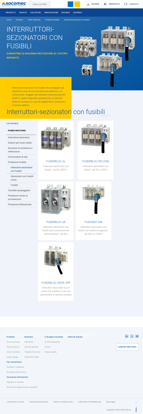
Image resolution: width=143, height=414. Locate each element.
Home (9, 20)
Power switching (13, 347)
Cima (136, 409)
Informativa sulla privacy (38, 402)
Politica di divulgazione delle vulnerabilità (22, 387)
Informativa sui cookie (15, 402)
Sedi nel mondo (75, 337)
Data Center (29, 342)
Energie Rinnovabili (32, 357)
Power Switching (34, 20)
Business (29, 337)
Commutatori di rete (18, 157)
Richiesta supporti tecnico (16, 372)
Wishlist (77, 4)
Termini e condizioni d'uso (63, 402)
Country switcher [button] (127, 347)
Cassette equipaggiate (19, 190)
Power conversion (13, 342)
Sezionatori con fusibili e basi (22, 178)
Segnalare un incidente (15, 382)
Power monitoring (13, 352)
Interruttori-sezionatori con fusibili (21, 169)
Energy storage (12, 357)
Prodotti (11, 337)
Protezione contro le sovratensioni (18, 197)
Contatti (134, 4)
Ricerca (54, 4)
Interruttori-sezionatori (19, 137)
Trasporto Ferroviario (32, 352)
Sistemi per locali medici (20, 142)
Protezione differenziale (19, 204)
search (64, 4)
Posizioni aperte (51, 352)
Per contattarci (14, 362)
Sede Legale (110, 402)
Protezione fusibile (52, 20)
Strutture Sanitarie (31, 347)
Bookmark (70, 4)
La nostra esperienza (52, 342)
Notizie (47, 347)
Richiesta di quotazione (15, 367)
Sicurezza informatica (17, 377)
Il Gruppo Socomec (54, 337)
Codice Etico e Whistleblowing (89, 402)
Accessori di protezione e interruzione (20, 150)
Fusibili (14, 185)
